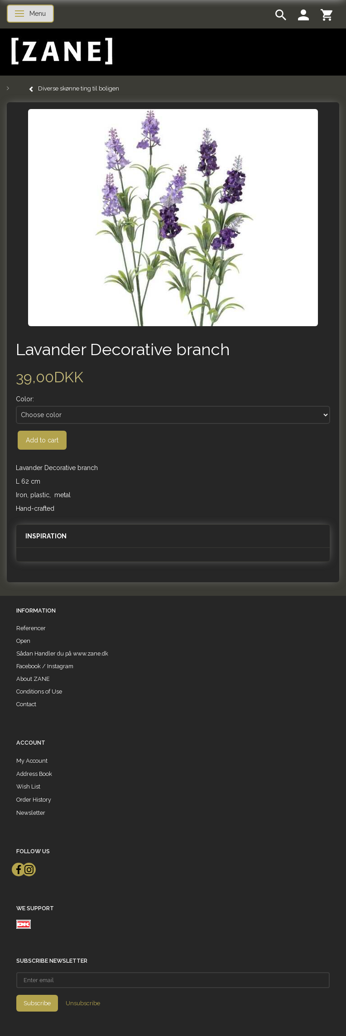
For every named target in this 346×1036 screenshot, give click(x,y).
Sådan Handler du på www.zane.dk (62, 653)
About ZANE (33, 678)
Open (23, 640)
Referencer (31, 628)
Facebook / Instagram (44, 666)
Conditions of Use (39, 691)
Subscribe (37, 1003)
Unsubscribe (83, 1003)
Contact (26, 704)
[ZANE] (61, 51)
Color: (25, 399)
